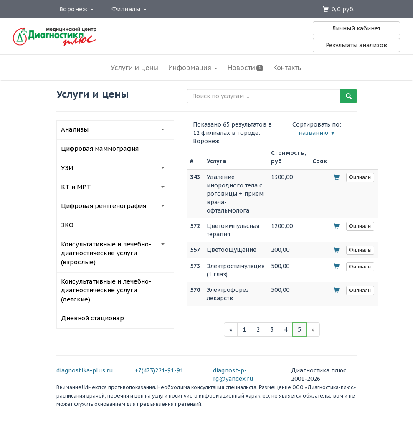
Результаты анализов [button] (356, 45)
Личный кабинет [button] (356, 28)
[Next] (313, 329)
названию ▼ (317, 133)
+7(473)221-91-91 (158, 370)
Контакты (288, 67)
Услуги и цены (134, 67)
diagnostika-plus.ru (84, 370)
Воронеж (76, 9)
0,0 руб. (343, 9)
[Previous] (231, 329)
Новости (245, 67)
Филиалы (129, 9)
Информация (193, 67)
